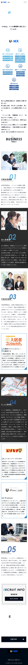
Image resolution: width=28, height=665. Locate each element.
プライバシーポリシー (14, 660)
